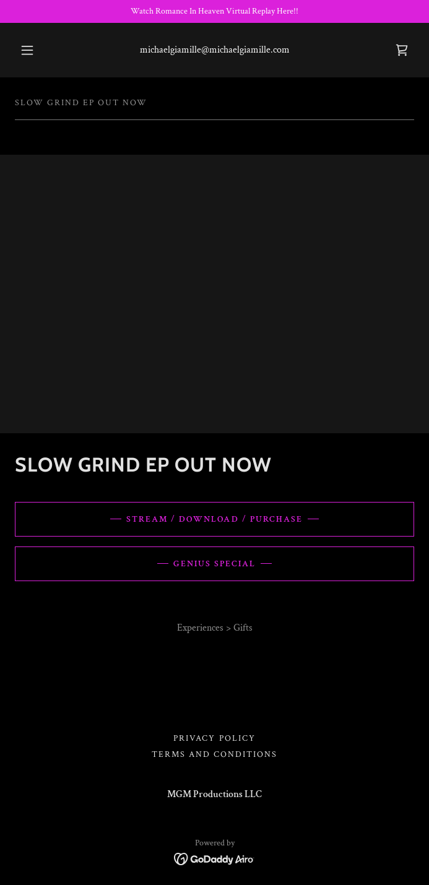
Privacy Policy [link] (214, 738)
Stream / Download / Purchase (214, 519)
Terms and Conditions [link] (214, 754)
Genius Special (214, 563)
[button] (33, 50)
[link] (401, 50)
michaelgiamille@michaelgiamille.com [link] (215, 49)
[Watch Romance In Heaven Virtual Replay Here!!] (214, 11)
